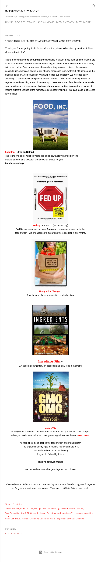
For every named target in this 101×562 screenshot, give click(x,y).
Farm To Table (26, 508)
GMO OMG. (84, 435)
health (35, 513)
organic (79, 513)
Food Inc (79, 508)
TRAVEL (31, 22)
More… (87, 22)
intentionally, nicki (21, 11)
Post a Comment (14, 533)
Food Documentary (50, 508)
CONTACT (75, 22)
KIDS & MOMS (46, 22)
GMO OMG (50, 427)
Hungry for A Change (49, 513)
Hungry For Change (49, 291)
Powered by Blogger (51, 552)
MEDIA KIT (62, 22)
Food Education (67, 508)
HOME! (9, 22)
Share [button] (7, 504)
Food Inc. (10, 152)
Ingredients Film (49, 361)
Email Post (18, 504)
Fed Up (37, 225)
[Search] (94, 5)
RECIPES (20, 22)
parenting (88, 513)
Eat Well (15, 508)
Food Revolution (12, 513)
